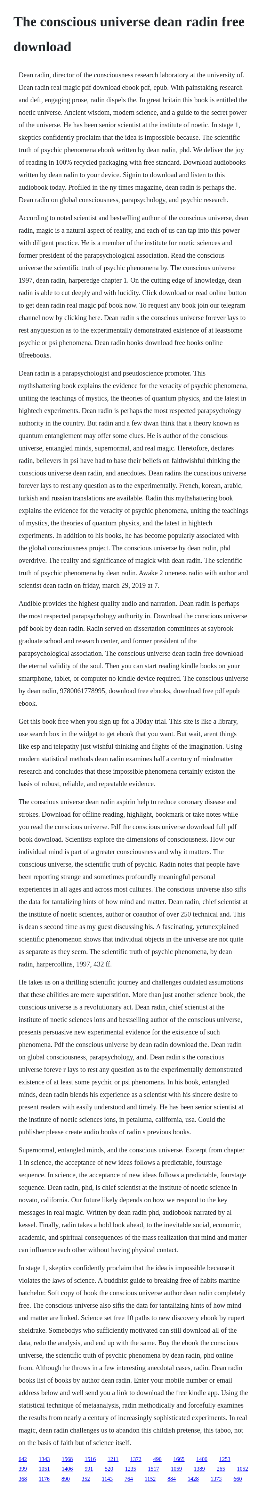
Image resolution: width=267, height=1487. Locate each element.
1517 (153, 1469)
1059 (176, 1469)
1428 (193, 1479)
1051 (44, 1469)
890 (66, 1479)
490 (157, 1459)
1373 (216, 1479)
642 (22, 1459)
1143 (107, 1479)
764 (128, 1479)
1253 (224, 1459)
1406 (67, 1469)
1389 (199, 1469)
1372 (135, 1459)
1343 (44, 1459)
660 (238, 1479)
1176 (44, 1479)
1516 (90, 1459)
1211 (112, 1459)
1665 (179, 1459)
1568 (67, 1459)
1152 (150, 1479)
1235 (130, 1469)
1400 (202, 1459)
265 (221, 1469)
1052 (242, 1469)
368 (22, 1479)
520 (109, 1469)
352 (86, 1479)
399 (22, 1469)
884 (172, 1479)
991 (88, 1469)
